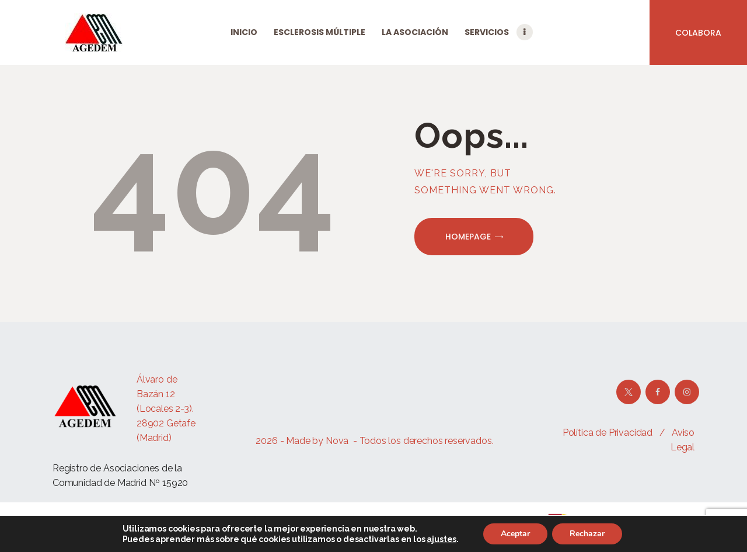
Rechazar (587, 533)
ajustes (441, 539)
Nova (337, 440)
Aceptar (515, 533)
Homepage (468, 236)
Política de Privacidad (607, 432)
